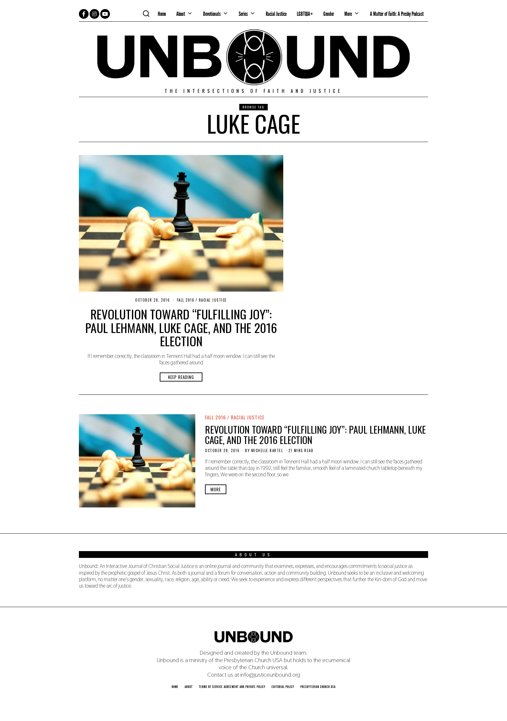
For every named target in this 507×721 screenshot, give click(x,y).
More (348, 13)
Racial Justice (276, 13)
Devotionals (212, 13)
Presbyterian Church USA (318, 686)
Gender (328, 13)
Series (243, 13)
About (180, 13)
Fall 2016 (186, 300)
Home (162, 13)
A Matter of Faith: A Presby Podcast (397, 13)
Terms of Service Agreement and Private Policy (232, 686)
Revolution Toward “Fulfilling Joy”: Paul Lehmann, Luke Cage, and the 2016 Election (181, 327)
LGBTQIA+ (305, 13)
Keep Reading (181, 377)
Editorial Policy (283, 686)
